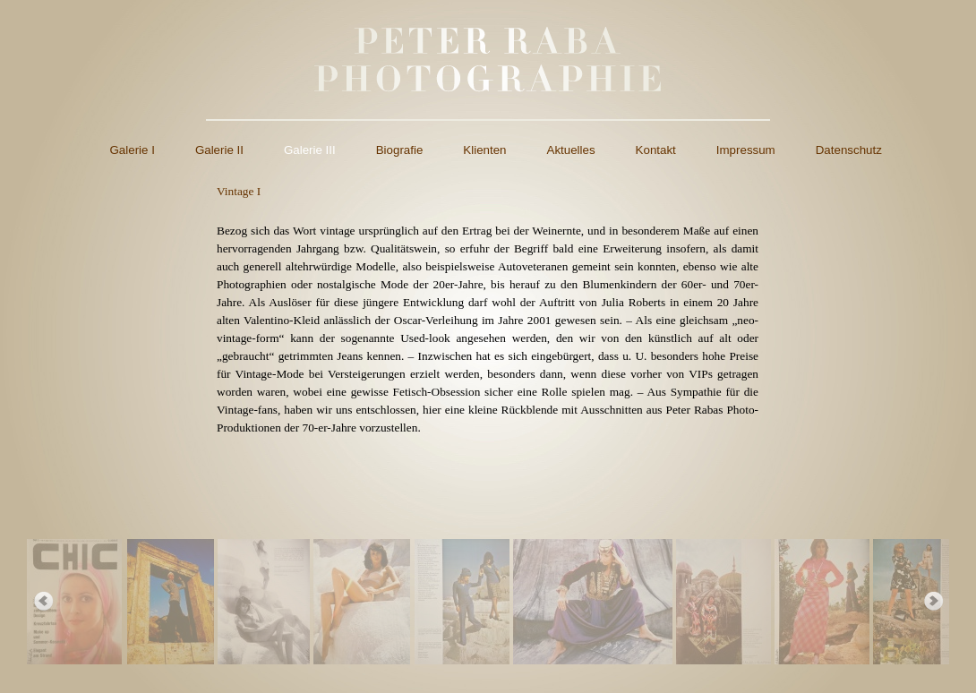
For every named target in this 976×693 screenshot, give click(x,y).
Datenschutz (849, 150)
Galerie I (132, 150)
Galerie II (219, 150)
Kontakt (656, 150)
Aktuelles (571, 150)
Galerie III (310, 150)
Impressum (745, 150)
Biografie (400, 150)
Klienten (484, 150)
